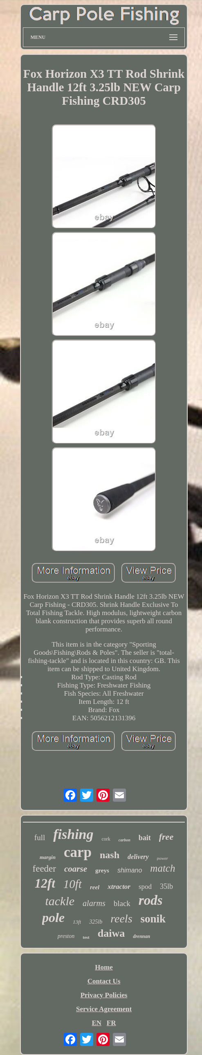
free (166, 837)
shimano (129, 870)
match (162, 868)
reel (94, 887)
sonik (153, 919)
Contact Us (104, 981)
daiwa (111, 933)
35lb (166, 886)
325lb (95, 922)
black (122, 903)
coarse (75, 869)
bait (145, 838)
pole (53, 917)
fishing (73, 834)
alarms (94, 903)
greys (102, 870)
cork (105, 839)
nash (109, 855)
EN (96, 1023)
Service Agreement (104, 1009)
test (86, 937)
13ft (77, 922)
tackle (59, 901)
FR (111, 1023)
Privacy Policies (104, 995)
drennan (141, 936)
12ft (45, 883)
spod (145, 886)
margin (48, 857)
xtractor (119, 886)
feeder (44, 868)
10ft (72, 883)
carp (78, 852)
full (39, 837)
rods (151, 900)
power (162, 858)
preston (66, 936)
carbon (124, 840)
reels (121, 918)
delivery (138, 856)
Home (103, 967)
